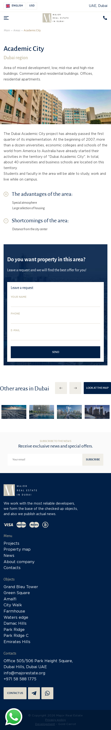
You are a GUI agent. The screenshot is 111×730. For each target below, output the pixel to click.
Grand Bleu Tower (21, 587)
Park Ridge (14, 630)
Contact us (15, 693)
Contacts (12, 568)
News (9, 556)
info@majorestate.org (24, 673)
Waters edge (16, 617)
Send (55, 352)
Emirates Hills (17, 642)
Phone (15, 314)
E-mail (15, 331)
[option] (13, 412)
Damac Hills (15, 623)
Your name (19, 297)
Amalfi (10, 599)
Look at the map (97, 387)
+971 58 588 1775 (20, 679)
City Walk (13, 605)
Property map (17, 549)
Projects (11, 543)
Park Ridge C (16, 636)
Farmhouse (14, 611)
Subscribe (93, 459)
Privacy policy (55, 720)
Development (45, 724)
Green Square (17, 593)
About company (19, 562)
